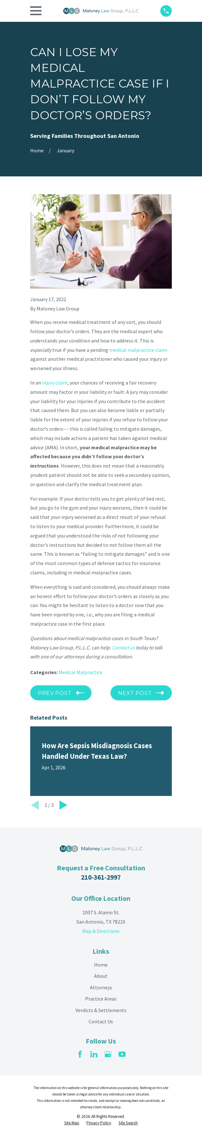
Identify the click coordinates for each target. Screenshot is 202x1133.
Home (101, 964)
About (101, 976)
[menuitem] (71, 1123)
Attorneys (101, 987)
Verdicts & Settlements (101, 1010)
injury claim (54, 382)
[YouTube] (122, 1054)
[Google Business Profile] (107, 1054)
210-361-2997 (101, 877)
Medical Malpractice (80, 672)
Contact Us (101, 1021)
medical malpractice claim (138, 350)
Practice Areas (101, 998)
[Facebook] (79, 1054)
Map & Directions (100, 931)
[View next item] (63, 805)
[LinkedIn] (93, 1054)
